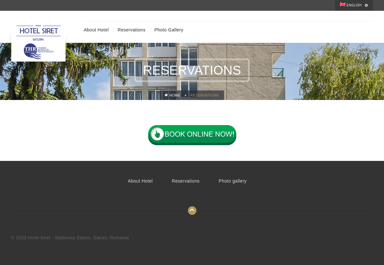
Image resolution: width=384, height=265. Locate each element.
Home (173, 95)
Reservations (132, 29)
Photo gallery (168, 29)
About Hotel (96, 29)
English (351, 5)
